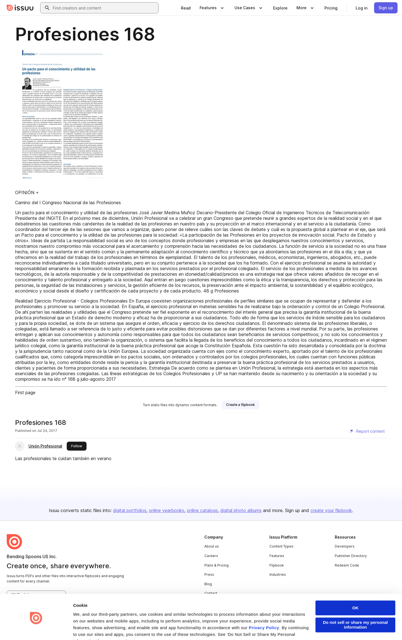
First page (25, 392)
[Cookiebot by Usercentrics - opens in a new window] (36, 629)
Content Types (281, 546)
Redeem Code (347, 565)
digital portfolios (129, 510)
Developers (345, 546)
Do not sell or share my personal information (355, 606)
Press (209, 574)
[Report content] (367, 431)
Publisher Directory (351, 556)
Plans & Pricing (216, 565)
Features (276, 556)
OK (355, 589)
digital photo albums (241, 510)
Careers (211, 556)
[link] (185, 7)
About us (211, 546)
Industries (277, 574)
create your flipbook (331, 510)
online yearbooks (166, 510)
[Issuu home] (20, 8)
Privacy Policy (264, 608)
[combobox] (104, 8)
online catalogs (202, 510)
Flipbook (276, 565)
